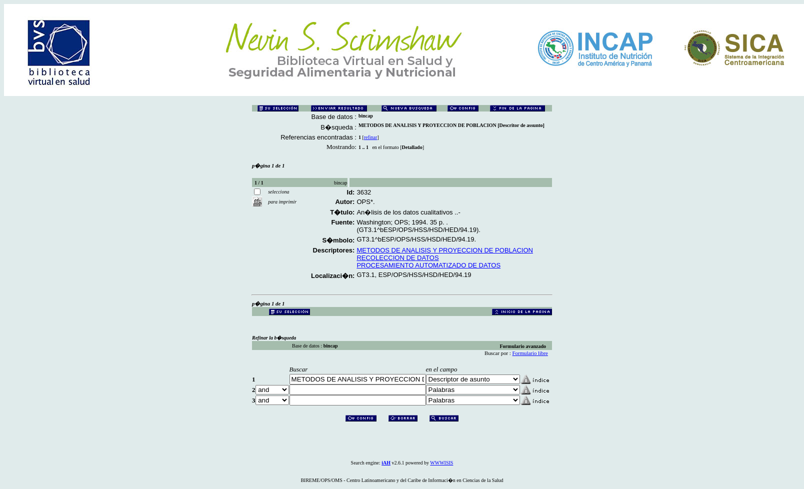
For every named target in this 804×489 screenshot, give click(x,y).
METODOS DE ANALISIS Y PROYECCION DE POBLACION (444, 250)
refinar (371, 137)
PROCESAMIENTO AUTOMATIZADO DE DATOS (428, 265)
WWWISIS (441, 463)
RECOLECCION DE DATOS (397, 258)
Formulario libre (530, 353)
